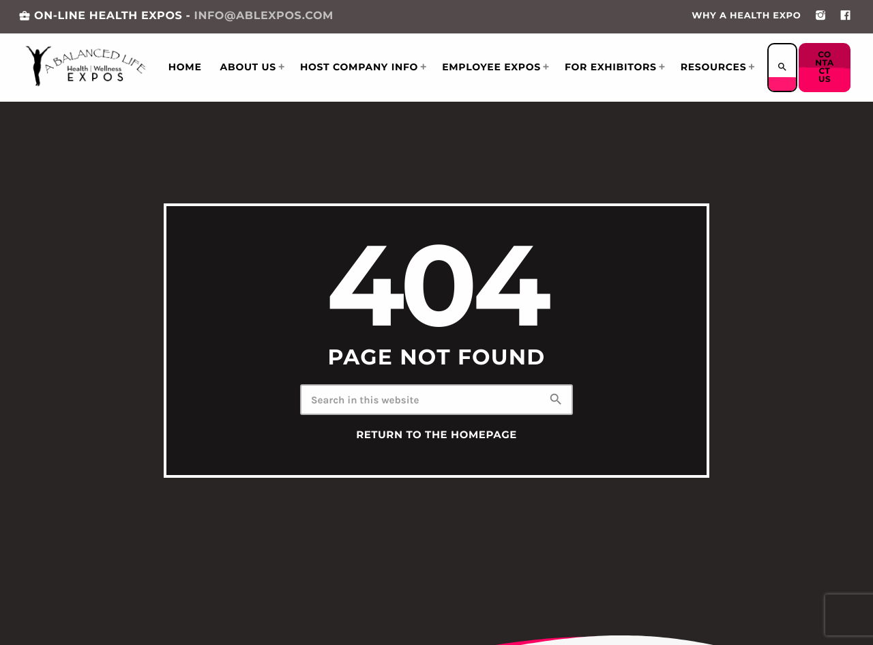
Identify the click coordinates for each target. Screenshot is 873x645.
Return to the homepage (436, 435)
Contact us (825, 67)
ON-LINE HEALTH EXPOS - (176, 16)
